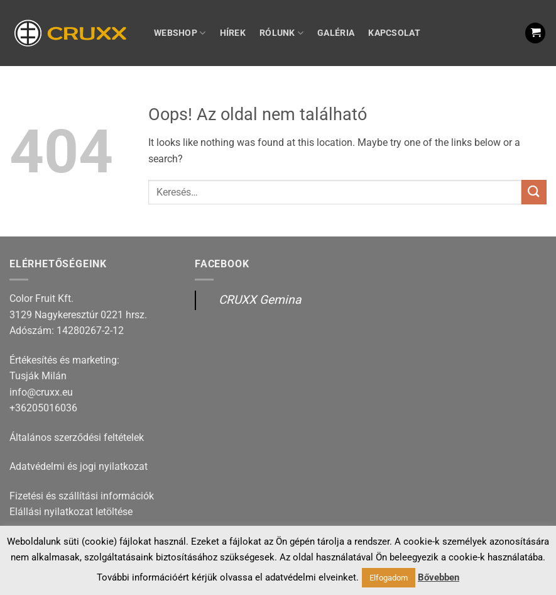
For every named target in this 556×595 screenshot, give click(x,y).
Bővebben (438, 577)
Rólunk (281, 33)
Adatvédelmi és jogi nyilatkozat (78, 466)
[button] (535, 33)
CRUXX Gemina (260, 299)
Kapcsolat (394, 33)
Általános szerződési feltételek (76, 437)
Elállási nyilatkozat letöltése (71, 512)
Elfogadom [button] (388, 577)
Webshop (180, 33)
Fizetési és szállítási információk (81, 496)
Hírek (233, 33)
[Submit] (534, 192)
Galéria (335, 33)
